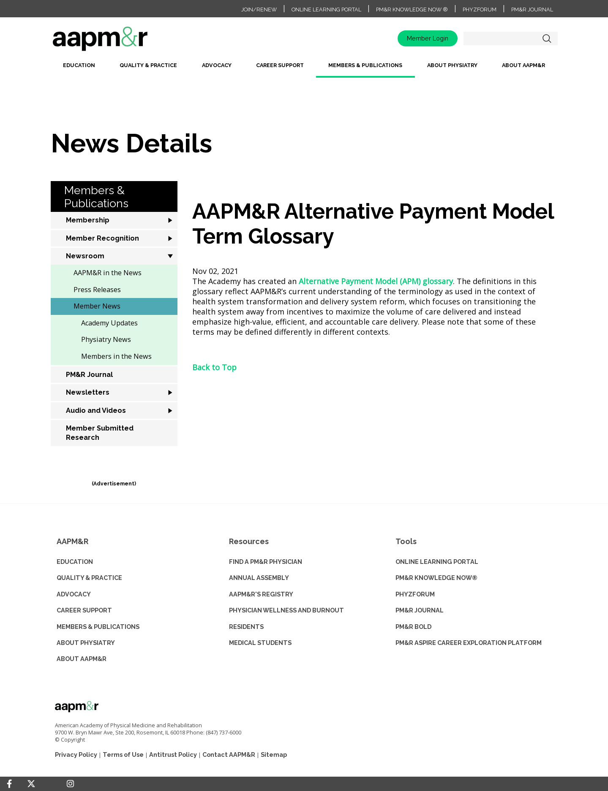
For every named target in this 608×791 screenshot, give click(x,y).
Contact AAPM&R (228, 754)
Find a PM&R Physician (265, 561)
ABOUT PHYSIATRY (86, 642)
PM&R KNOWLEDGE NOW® (436, 577)
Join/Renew (259, 9)
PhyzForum (479, 9)
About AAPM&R (523, 65)
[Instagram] (70, 784)
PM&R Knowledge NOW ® (412, 9)
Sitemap (274, 754)
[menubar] (304, 69)
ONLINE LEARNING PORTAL (436, 561)
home (127, 41)
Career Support (280, 65)
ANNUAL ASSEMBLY (259, 577)
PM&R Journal (532, 9)
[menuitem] (79, 69)
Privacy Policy (76, 754)
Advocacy (217, 65)
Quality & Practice (148, 65)
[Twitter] (31, 784)
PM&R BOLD (413, 626)
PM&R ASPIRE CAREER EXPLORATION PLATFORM (468, 642)
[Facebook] (9, 784)
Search (547, 38)
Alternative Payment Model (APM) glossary (376, 281)
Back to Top (214, 367)
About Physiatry (452, 65)
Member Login (427, 38)
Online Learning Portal (326, 9)
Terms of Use (123, 754)
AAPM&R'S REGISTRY (261, 594)
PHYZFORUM (415, 594)
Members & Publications (365, 65)
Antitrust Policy (173, 754)
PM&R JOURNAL (419, 610)
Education (79, 65)
